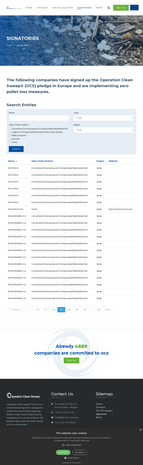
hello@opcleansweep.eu (67, 417)
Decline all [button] (80, 452)
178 (53, 309)
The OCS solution (62, 7)
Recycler (14, 138)
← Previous (14, 309)
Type (76, 112)
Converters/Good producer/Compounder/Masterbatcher (38, 128)
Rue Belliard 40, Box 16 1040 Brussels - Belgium (66, 406)
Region (77, 124)
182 (85, 309)
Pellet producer (17, 135)
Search (16, 149)
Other (13, 142)
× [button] (141, 430)
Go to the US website (65, 422)
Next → (108, 309)
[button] (71, 458)
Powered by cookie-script (71, 463)
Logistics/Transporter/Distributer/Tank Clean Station (36, 132)
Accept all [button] (63, 452)
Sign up (121, 7)
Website (113, 161)
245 (99, 309)
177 (45, 309)
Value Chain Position (19, 124)
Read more (85, 440)
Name (12, 112)
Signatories (84, 7)
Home (29, 7)
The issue (42, 7)
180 (69, 309)
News (99, 7)
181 (77, 309)
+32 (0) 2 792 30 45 (64, 412)
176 (37, 309)
